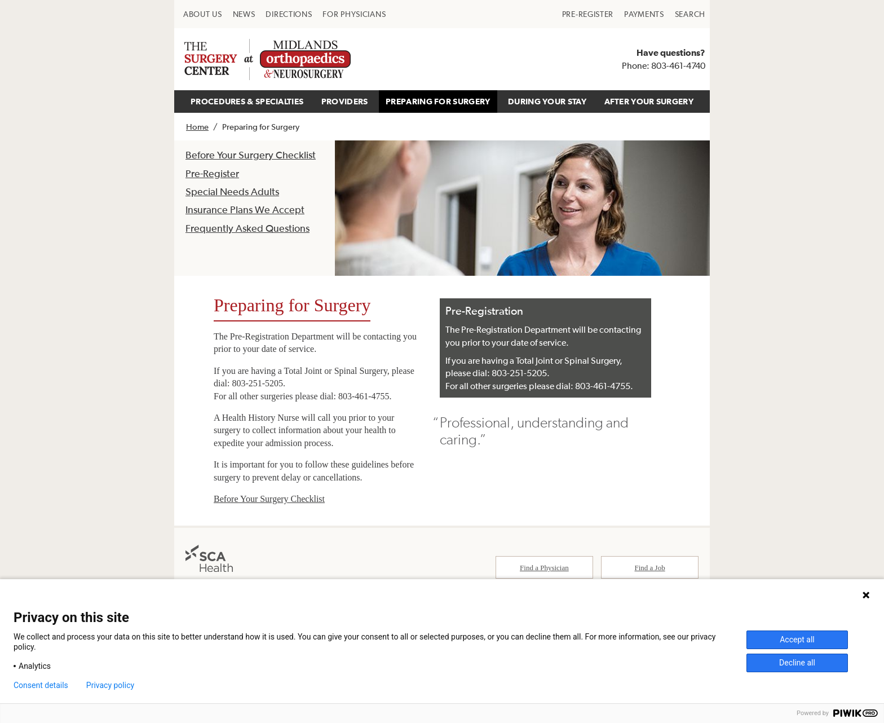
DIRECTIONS (289, 14)
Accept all (797, 639)
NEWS (244, 14)
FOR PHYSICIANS (354, 14)
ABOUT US (202, 14)
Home (197, 126)
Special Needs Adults (232, 191)
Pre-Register (212, 173)
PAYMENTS (644, 14)
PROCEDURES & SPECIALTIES (247, 101)
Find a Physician (544, 567)
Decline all (797, 662)
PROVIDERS (344, 101)
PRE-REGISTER (587, 14)
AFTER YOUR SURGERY (648, 101)
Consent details (41, 685)
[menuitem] (203, 14)
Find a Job (650, 567)
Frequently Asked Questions (247, 228)
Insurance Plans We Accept (244, 209)
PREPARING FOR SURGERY (438, 101)
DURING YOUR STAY (547, 101)
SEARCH (690, 14)
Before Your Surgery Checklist (250, 155)
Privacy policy (110, 685)
